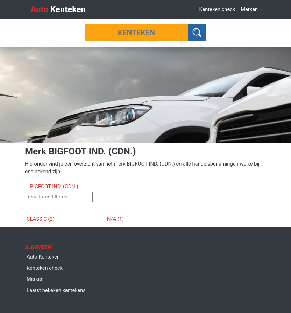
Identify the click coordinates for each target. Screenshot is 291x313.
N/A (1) (115, 219)
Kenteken (58, 9)
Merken (249, 9)
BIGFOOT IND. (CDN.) (54, 186)
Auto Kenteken (43, 257)
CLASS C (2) (41, 219)
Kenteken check (217, 9)
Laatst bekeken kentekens (56, 290)
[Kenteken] (136, 32)
